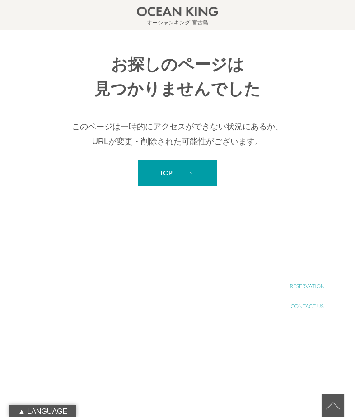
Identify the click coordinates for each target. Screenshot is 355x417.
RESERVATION (307, 286)
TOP (164, 261)
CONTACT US (307, 306)
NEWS (167, 376)
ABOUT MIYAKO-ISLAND (187, 271)
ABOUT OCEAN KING (184, 291)
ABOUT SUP (173, 281)
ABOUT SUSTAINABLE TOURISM (185, 303)
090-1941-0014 (55, 342)
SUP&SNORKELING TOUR (189, 326)
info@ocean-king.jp (60, 332)
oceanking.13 (62, 322)
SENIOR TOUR (176, 316)
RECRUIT (307, 266)
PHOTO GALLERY (179, 366)
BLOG (166, 386)
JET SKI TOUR (175, 356)
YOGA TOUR (174, 336)
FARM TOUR (173, 346)
